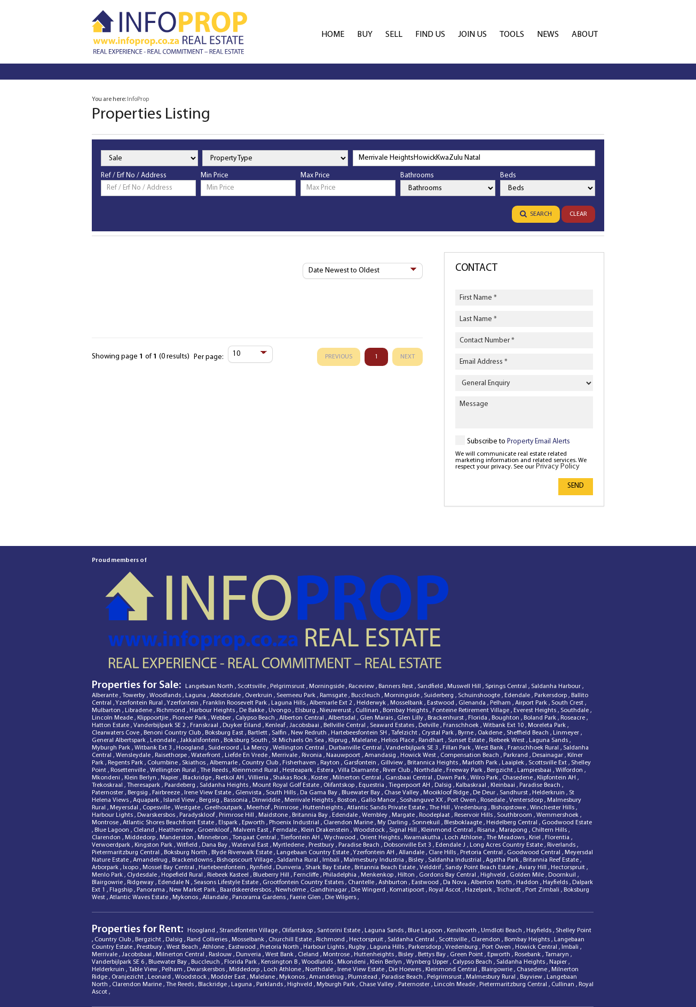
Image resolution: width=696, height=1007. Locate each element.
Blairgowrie (108, 811)
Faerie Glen (306, 826)
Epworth (254, 751)
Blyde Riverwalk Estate (242, 781)
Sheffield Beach (528, 662)
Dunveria (289, 796)
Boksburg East (225, 662)
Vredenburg (471, 736)
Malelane (365, 669)
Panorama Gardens (259, 826)
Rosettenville (128, 699)
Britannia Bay (310, 744)
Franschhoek (461, 654)
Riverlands (562, 774)
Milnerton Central (358, 707)
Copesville (157, 736)
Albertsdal (342, 647)
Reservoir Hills (474, 744)
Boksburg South (246, 669)
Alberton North (492, 811)
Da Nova (455, 811)
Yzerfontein (183, 632)
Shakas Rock (291, 707)
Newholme (291, 819)
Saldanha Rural (298, 789)
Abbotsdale (226, 624)
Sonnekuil (426, 751)
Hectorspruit (569, 796)
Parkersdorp (551, 624)
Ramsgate (334, 624)
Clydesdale (143, 804)
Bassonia (236, 729)
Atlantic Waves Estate (139, 826)
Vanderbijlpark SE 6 (119, 891)
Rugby (358, 876)
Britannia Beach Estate (385, 796)
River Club (397, 699)
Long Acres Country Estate (507, 774)
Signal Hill (403, 759)
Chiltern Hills (550, 759)
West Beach (183, 876)
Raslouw (221, 883)
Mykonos (186, 826)
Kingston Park (154, 774)
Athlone (214, 876)
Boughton (506, 647)
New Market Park (193, 819)
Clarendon (107, 766)
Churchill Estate (290, 868)
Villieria (259, 707)
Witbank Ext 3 (154, 677)
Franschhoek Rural (534, 677)
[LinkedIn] (523, 957)
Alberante (106, 624)
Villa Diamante (359, 699)
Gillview (393, 692)
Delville (429, 654)
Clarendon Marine (349, 751)
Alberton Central (302, 647)
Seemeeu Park (296, 624)
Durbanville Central (356, 677)
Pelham (501, 632)
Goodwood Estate (567, 751)
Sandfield (431, 615)
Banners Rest (396, 615)
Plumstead (363, 906)
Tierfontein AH (300, 766)
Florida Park (241, 891)
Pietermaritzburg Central (126, 781)
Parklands (270, 913)
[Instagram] (585, 957)
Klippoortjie (153, 647)
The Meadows (506, 766)
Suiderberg (439, 624)
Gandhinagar (329, 819)
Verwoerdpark (112, 774)
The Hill (440, 736)
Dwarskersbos (157, 744)
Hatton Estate (111, 654)
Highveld (493, 804)
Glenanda (472, 632)
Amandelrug (151, 789)
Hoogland (190, 677)
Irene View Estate (208, 722)
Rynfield (261, 796)
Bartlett (258, 662)
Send (575, 485)
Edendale (518, 624)
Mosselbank (407, 632)
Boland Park (541, 647)
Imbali (331, 789)
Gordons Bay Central (448, 804)
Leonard (160, 906)
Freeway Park (465, 699)
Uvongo (280, 639)
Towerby (134, 624)
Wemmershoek (558, 744)
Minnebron (213, 766)
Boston (347, 729)
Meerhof (259, 736)
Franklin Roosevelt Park (235, 632)
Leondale (163, 669)
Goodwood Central (534, 781)
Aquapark (147, 729)
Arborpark (106, 796)
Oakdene (491, 662)
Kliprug (338, 669)
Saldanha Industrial (455, 789)
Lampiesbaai (535, 699)
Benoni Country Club (173, 662)
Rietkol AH (231, 707)
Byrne (466, 662)
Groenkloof (214, 759)
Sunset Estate (467, 669)
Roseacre (573, 647)
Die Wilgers (341, 826)
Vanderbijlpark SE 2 (160, 654)
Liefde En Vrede (247, 684)
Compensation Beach (470, 684)
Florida (478, 647)
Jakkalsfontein (200, 669)
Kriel (535, 766)
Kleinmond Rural (256, 699)
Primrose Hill (237, 744)
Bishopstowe (509, 736)
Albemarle (224, 692)
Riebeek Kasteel (228, 804)
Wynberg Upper (428, 891)
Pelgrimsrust (288, 615)
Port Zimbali (543, 819)
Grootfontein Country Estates (304, 811)
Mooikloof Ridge (446, 722)
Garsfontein (361, 692)
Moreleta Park (547, 654)
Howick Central (537, 876)
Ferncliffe (307, 804)
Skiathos (194, 692)
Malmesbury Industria (375, 789)
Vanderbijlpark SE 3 (413, 677)
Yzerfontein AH (374, 781)
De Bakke (252, 639)
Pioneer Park (190, 647)
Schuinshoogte (480, 624)
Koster (320, 707)
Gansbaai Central (409, 707)
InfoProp (138, 99)
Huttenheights (323, 736)
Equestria (372, 714)
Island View (179, 729)
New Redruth (309, 662)
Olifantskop (339, 714)
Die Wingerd (369, 819)
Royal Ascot (445, 819)
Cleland (144, 759)
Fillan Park (457, 677)
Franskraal (205, 654)
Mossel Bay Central (169, 796)
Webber (222, 647)
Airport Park (532, 632)
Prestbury (322, 774)
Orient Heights (380, 766)
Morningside (327, 615)
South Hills (281, 722)
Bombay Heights (406, 639)
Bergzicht (501, 699)
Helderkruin (549, 722)
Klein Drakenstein (326, 759)
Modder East (229, 906)
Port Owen (462, 729)
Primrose (287, 736)
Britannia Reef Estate (551, 789)
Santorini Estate (339, 859)
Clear (578, 214)
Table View (144, 898)
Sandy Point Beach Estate (480, 796)
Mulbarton (107, 639)
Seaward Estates (393, 654)
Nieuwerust (336, 639)
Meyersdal (125, 736)
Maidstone (273, 744)
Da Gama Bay (319, 722)
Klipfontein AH (557, 707)
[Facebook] (461, 957)
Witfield (188, 774)
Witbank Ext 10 (504, 654)
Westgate (188, 736)
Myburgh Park (112, 677)
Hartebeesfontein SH (360, 662)
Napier (170, 707)
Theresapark (144, 714)
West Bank (490, 677)
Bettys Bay (432, 883)
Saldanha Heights (225, 714)
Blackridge (198, 707)
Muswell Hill (465, 615)
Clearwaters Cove (116, 662)
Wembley (375, 744)
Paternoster (108, 722)
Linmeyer (567, 662)
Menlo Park (108, 804)
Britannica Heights (433, 692)
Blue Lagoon (112, 759)
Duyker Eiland (243, 654)
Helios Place (398, 669)
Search (536, 214)
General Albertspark (119, 669)
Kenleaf (276, 654)
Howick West (419, 684)
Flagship (121, 819)
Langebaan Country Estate (313, 781)
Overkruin (259, 624)
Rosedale (493, 729)
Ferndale (285, 759)
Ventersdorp (526, 729)
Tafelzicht (405, 662)
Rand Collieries (208, 868)
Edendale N (174, 811)
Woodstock (369, 759)
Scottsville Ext (548, 692)
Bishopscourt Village (245, 789)
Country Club (261, 692)
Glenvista (249, 722)
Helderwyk (372, 632)
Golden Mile (527, 804)
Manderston (177, 766)
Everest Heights (535, 639)
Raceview (362, 615)
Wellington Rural (173, 699)
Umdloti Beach (502, 859)
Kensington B (280, 891)
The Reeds (215, 699)
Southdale (575, 639)
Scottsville (252, 615)
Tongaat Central (255, 766)
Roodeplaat (435, 744)
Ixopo (131, 796)
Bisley (416, 789)
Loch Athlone (464, 766)
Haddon (528, 811)
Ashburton (393, 811)
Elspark (228, 751)
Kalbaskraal (472, 714)
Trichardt (509, 819)
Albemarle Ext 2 (332, 632)
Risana (486, 759)
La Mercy (256, 677)
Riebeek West (507, 669)
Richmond (171, 639)
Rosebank (528, 883)
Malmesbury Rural (491, 906)
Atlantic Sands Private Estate (386, 736)
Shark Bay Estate (328, 796)
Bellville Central (345, 654)
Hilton (407, 804)
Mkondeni (107, 707)
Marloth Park (480, 692)
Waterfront (206, 684)
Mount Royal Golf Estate (286, 714)
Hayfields (556, 811)
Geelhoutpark (224, 736)
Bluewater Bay (362, 722)
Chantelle (362, 811)
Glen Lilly (411, 647)
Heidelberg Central (512, 751)
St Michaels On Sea (299, 669)
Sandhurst (514, 722)
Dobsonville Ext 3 (408, 774)
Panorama (152, 819)
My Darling (393, 751)
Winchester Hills (553, 736)
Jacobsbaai (305, 654)
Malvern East (251, 759)
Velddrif (431, 796)
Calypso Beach (255, 647)
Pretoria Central (482, 781)
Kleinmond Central (447, 759)
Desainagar (548, 684)
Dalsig (443, 714)
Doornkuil (563, 804)
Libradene (139, 639)
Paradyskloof (197, 744)
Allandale (412, 781)
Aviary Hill (533, 796)
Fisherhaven (300, 692)
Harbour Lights (113, 744)
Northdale (429, 699)
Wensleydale (134, 684)
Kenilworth (462, 859)
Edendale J (451, 774)
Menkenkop (378, 804)
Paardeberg (180, 714)
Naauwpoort (344, 684)
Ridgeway (141, 811)
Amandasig (381, 684)
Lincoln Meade (113, 647)
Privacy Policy (558, 467)
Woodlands (166, 624)
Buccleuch (366, 624)
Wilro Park (485, 707)
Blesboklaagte (464, 751)
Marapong (514, 759)
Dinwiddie (267, 729)
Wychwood (340, 766)
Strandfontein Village (249, 859)
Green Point (467, 883)
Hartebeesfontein (223, 796)
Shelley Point (573, 859)
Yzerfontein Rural (139, 632)
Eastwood (441, 632)
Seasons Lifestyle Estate (227, 811)
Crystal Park (438, 662)
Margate (404, 744)
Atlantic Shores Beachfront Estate (169, 751)
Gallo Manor (379, 729)
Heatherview (177, 759)
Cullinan (367, 639)
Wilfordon (570, 699)
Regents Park (126, 692)
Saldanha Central (411, 868)
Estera (326, 699)
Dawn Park (452, 707)
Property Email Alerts (538, 441)
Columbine (163, 692)
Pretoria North (280, 876)
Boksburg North (186, 781)
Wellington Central (299, 677)
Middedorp (141, 766)
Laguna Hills (289, 632)
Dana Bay (215, 774)
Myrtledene (289, 774)
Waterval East (251, 774)
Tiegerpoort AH (410, 714)
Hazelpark (479, 819)
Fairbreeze (166, 722)
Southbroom (515, 744)
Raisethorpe (171, 684)
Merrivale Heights (309, 729)
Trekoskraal (108, 714)
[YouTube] (554, 957)
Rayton (330, 692)
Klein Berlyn (141, 707)
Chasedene (518, 707)
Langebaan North (210, 615)
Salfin (280, 662)
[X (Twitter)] (492, 957)
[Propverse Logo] (125, 950)
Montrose (106, 751)
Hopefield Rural (182, 804)
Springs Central (506, 615)
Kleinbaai (504, 714)
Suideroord (224, 677)
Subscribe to (518, 441)
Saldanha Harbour (556, 615)
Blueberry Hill (272, 804)
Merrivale (285, 684)
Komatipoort (408, 819)
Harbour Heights (212, 639)
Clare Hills (443, 781)
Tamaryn (558, 883)
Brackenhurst (446, 647)
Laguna (196, 624)
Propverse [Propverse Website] (236, 953)
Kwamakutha (423, 766)
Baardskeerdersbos (246, 819)
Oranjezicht (128, 906)
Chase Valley (402, 722)
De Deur (485, 722)
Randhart (431, 669)
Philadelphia (340, 804)
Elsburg (306, 639)
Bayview (532, 906)
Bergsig (138, 722)
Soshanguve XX (422, 729)
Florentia (558, 766)
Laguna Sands (549, 669)
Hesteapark (298, 699)
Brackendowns (193, 789)
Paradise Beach (540, 714)
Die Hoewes (406, 898)
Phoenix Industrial (295, 751)
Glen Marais (377, 647)
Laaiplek (514, 692)
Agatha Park (503, 789)
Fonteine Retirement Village (471, 639)
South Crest (568, 632)
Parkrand (516, 684)
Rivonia (312, 684)
